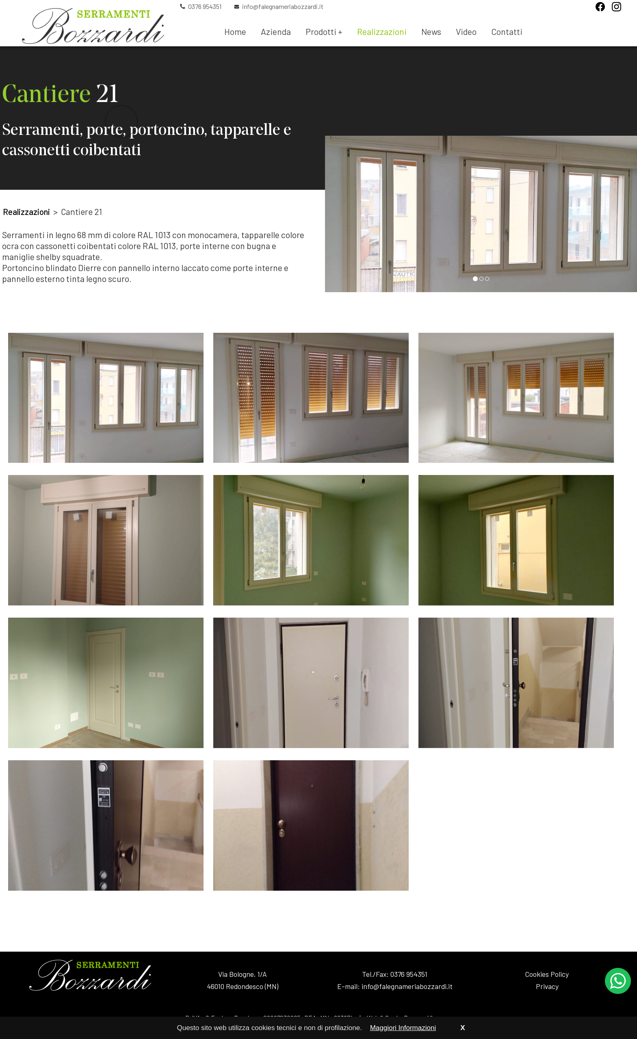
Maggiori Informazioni (403, 1028)
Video (466, 31)
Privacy (547, 986)
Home (235, 31)
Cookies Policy (547, 974)
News (431, 31)
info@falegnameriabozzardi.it (282, 6)
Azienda (276, 31)
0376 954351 (205, 6)
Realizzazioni (382, 31)
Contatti (506, 31)
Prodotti (324, 31)
